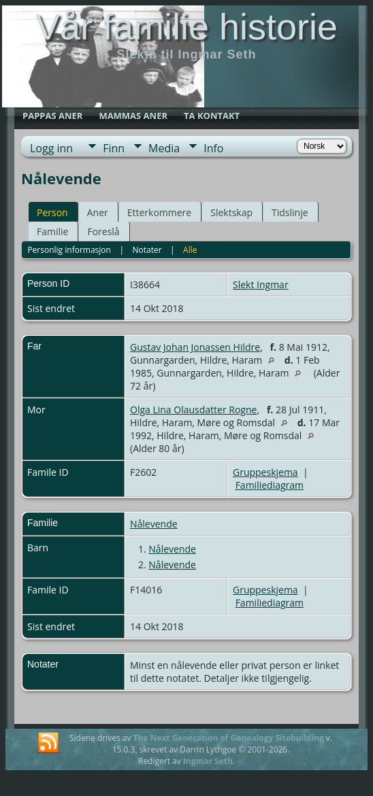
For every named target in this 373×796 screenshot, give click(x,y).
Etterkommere (159, 212)
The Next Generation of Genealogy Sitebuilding (228, 738)
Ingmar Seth (208, 761)
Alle (190, 250)
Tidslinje (290, 212)
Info (213, 148)
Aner (97, 212)
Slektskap (231, 212)
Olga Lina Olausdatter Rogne (193, 409)
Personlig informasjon (69, 250)
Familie (52, 231)
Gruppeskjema (265, 472)
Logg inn (51, 148)
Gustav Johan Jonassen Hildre (195, 347)
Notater (146, 250)
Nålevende (154, 523)
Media (164, 148)
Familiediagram (270, 485)
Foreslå (103, 231)
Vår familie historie (186, 26)
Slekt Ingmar (261, 284)
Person (52, 212)
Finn (114, 148)
